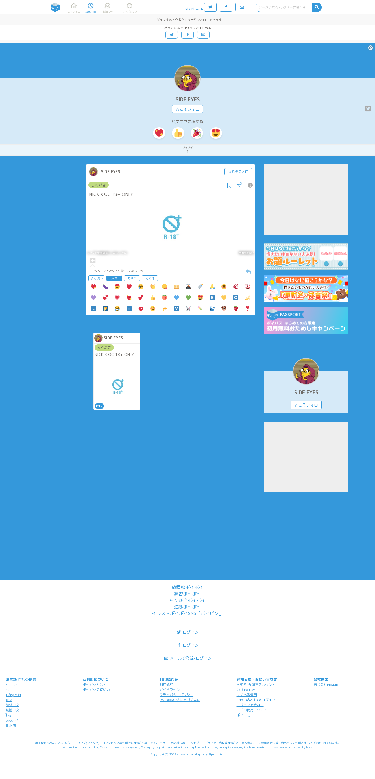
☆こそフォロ (187, 109)
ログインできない (250, 704)
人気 (114, 278)
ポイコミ (243, 715)
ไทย (9, 715)
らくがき (98, 184)
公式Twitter (246, 689)
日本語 (11, 725)
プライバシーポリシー (176, 694)
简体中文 (12, 704)
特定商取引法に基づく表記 (180, 699)
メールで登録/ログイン (188, 657)
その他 (149, 278)
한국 (9, 699)
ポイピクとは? (94, 684)
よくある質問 (247, 694)
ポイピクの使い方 (96, 689)
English (11, 684)
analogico (197, 754)
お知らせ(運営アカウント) (257, 684)
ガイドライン (170, 689)
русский (12, 720)
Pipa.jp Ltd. (216, 754)
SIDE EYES (188, 99)
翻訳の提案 (27, 679)
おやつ (132, 278)
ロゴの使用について (252, 710)
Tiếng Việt (13, 694)
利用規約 (166, 684)
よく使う (96, 278)
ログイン (187, 631)
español (12, 689)
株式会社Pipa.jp (325, 684)
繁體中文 (12, 710)
